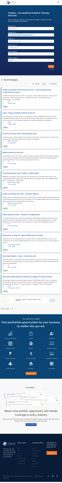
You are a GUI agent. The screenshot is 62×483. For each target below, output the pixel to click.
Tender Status (13, 58)
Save (51, 300)
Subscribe (52, 454)
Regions (11, 39)
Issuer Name (12, 51)
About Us (20, 457)
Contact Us (35, 467)
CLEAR (50, 70)
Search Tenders (31, 374)
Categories (12, 32)
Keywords (12, 26)
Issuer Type (12, 45)
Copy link (35, 84)
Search (50, 66)
